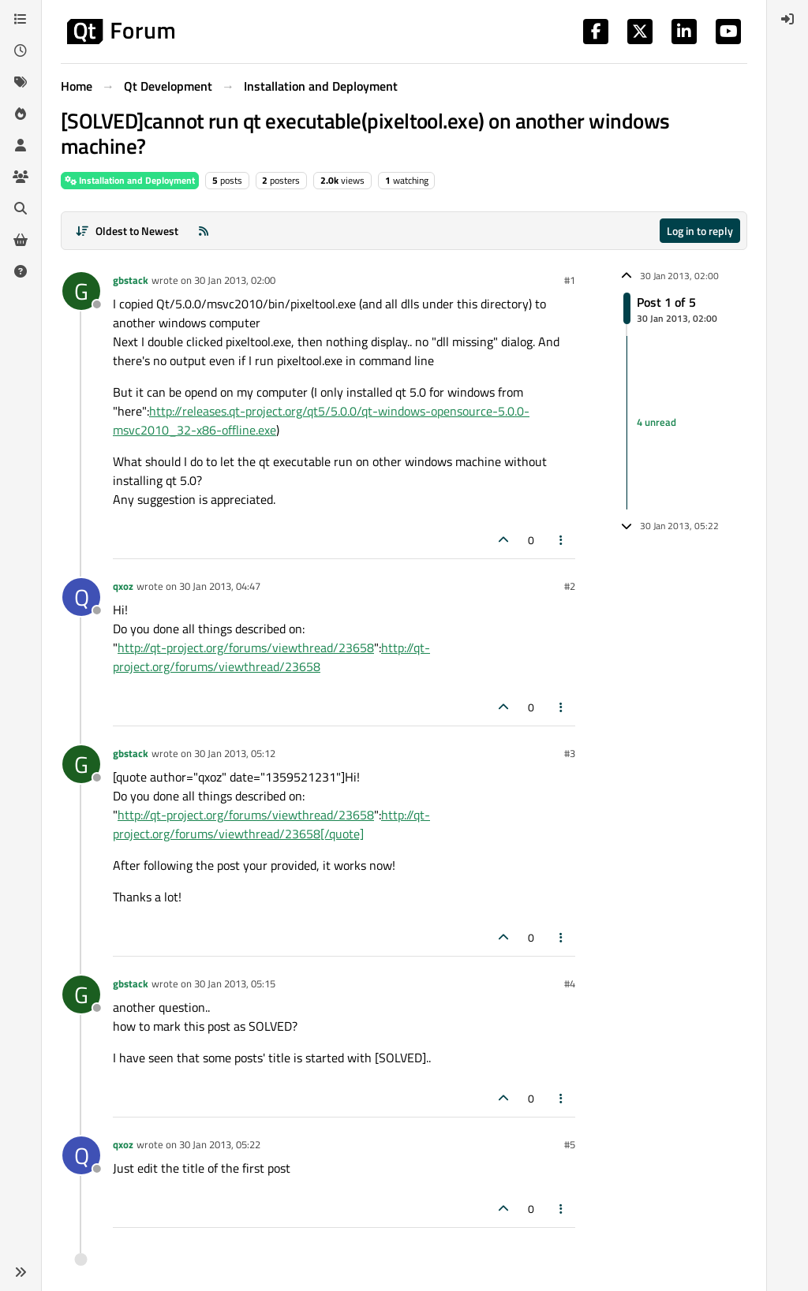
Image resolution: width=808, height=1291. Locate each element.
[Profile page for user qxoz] (81, 597)
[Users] (20, 145)
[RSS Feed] (203, 230)
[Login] (787, 19)
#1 (569, 280)
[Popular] (20, 113)
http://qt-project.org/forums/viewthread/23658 (246, 647)
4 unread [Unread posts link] (656, 422)
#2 (569, 586)
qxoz (123, 586)
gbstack (130, 280)
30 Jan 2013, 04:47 (219, 586)
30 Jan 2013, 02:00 (234, 280)
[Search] (20, 208)
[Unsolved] (20, 271)
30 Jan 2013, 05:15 (234, 983)
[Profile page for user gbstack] (81, 291)
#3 (569, 753)
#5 (569, 1144)
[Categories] (20, 19)
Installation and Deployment (130, 180)
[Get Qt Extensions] (20, 239)
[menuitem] (787, 19)
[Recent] (20, 50)
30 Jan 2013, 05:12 (234, 753)
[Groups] (20, 176)
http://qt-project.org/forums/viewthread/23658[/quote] (271, 824)
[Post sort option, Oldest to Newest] (126, 230)
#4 (569, 983)
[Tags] (20, 82)
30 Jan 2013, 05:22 (219, 1144)
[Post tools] (562, 540)
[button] (20, 1272)
